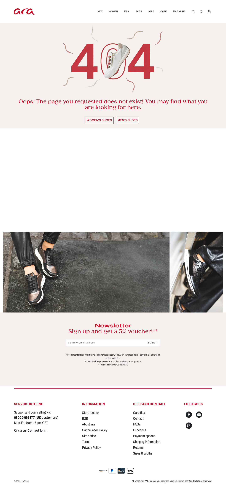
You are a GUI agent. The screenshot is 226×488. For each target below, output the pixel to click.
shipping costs (159, 481)
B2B (85, 418)
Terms (86, 442)
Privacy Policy (91, 448)
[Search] (193, 11)
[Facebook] (189, 414)
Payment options (144, 436)
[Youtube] (199, 414)
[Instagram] (189, 425)
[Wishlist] (201, 11)
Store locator (90, 413)
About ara (88, 424)
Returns (138, 448)
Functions (139, 430)
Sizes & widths (142, 453)
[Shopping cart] (209, 11)
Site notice (89, 436)
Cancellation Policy (94, 430)
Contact (138, 418)
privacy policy (135, 361)
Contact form (36, 430)
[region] (113, 180)
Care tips (139, 413)
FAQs (136, 424)
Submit (153, 342)
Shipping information (146, 442)
